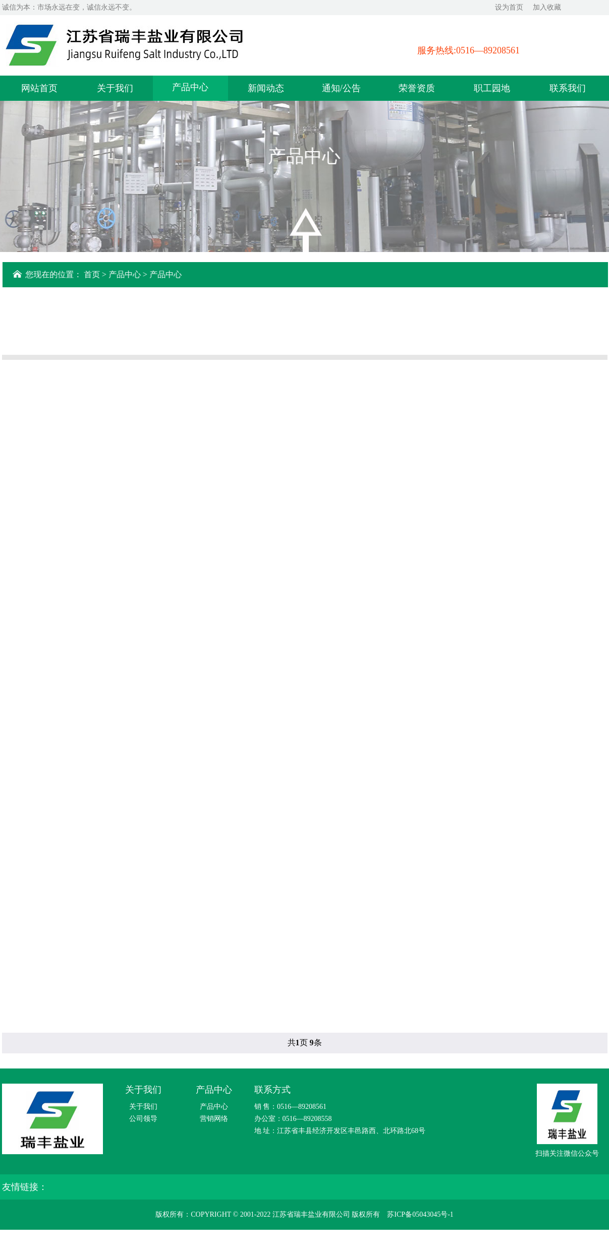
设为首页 (509, 7)
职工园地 (492, 87)
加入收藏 (547, 7)
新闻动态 (266, 87)
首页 (94, 274)
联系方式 (272, 1091)
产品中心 (190, 86)
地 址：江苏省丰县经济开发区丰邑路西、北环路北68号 (340, 1132)
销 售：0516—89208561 (290, 1108)
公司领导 (143, 1120)
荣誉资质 (417, 87)
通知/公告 (341, 87)
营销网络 (214, 1120)
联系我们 (567, 87)
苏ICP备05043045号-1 (420, 1216)
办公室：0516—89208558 (293, 1120)
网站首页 (39, 87)
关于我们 (115, 87)
